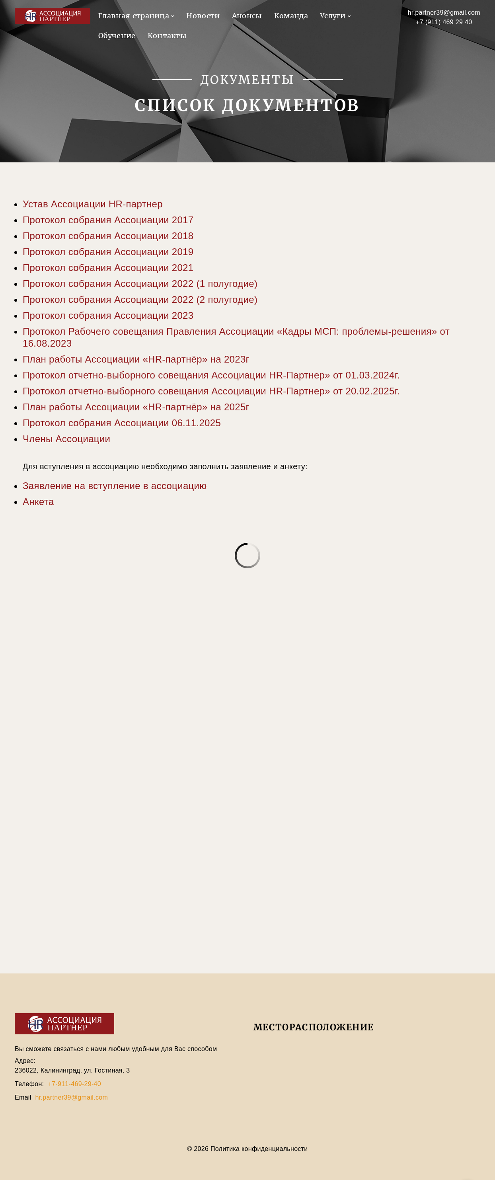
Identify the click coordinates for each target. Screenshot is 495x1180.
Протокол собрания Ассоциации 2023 (108, 315)
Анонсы (247, 15)
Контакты (167, 35)
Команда (291, 15)
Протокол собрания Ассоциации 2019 (108, 251)
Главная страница (133, 15)
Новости (203, 15)
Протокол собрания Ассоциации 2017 (108, 220)
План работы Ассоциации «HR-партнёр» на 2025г (136, 407)
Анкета (38, 501)
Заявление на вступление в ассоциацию (115, 485)
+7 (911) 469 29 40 (444, 22)
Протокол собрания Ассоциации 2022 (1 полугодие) (140, 283)
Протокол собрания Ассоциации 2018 (108, 235)
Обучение (117, 35)
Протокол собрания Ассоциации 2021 (108, 267)
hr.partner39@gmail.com (444, 12)
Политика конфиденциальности (258, 1148)
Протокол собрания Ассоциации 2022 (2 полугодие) (140, 299)
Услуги (333, 15)
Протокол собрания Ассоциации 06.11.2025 (122, 422)
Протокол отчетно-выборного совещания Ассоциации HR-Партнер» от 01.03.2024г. (211, 375)
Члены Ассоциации (66, 438)
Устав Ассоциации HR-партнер (93, 204)
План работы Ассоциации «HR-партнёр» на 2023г (136, 359)
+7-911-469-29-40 (74, 1084)
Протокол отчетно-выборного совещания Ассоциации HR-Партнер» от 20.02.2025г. (211, 391)
